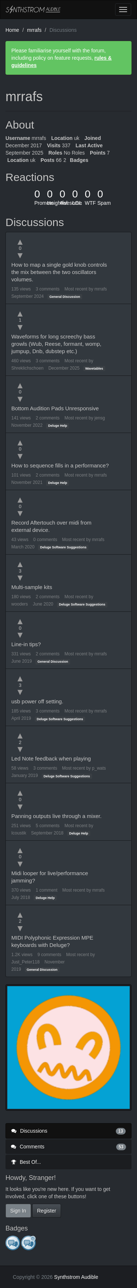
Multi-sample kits (31, 587)
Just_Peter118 (25, 962)
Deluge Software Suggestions (63, 547)
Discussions (68, 1131)
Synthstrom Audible (33, 9)
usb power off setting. (37, 701)
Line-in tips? (26, 644)
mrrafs (100, 289)
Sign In (18, 1211)
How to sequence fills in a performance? (60, 465)
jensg (99, 418)
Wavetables (94, 368)
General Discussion (64, 297)
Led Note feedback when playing (51, 758)
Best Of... (26, 1162)
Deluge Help (57, 426)
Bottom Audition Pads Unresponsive (55, 408)
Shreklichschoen (27, 368)
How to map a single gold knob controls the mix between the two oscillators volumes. (59, 272)
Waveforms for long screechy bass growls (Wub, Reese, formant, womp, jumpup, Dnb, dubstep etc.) (56, 343)
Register (46, 1211)
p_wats (99, 768)
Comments (68, 1146)
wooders (19, 604)
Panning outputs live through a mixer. (56, 816)
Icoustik (18, 833)
